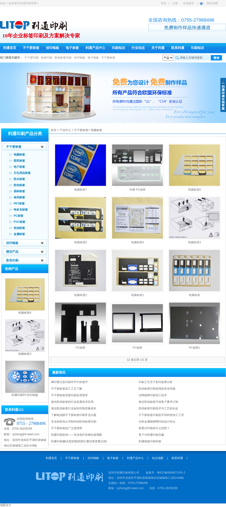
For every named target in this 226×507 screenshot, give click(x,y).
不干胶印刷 (31, 57)
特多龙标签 (21, 209)
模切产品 (12, 251)
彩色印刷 (12, 260)
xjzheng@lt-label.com (25, 434)
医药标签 (19, 160)
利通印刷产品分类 (25, 133)
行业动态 (138, 48)
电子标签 (72, 48)
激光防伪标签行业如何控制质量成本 (73, 408)
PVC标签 (19, 222)
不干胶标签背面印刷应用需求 (69, 395)
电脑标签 (19, 154)
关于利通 (158, 48)
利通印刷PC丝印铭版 (25, 395)
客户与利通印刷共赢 (151, 434)
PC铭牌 (80, 347)
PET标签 (19, 203)
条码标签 (19, 197)
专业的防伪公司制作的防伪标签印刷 (73, 421)
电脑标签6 (24, 312)
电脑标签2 (80, 295)
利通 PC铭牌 (137, 189)
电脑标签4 (137, 242)
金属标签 (19, 234)
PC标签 (18, 215)
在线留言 (188, 3)
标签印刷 (46, 57)
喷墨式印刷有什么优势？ (154, 428)
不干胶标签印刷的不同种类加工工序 (161, 415)
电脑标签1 (137, 295)
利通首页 (9, 48)
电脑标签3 (24, 353)
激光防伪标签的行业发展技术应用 (72, 401)
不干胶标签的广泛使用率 (66, 428)
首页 (53, 130)
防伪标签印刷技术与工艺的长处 (158, 408)
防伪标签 (19, 185)
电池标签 (19, 228)
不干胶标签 (31, 48)
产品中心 (65, 130)
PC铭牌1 (194, 347)
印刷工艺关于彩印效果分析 (156, 382)
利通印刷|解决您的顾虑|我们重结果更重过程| (79, 441)
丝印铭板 (52, 48)
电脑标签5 (80, 242)
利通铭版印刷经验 (150, 441)
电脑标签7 (80, 189)
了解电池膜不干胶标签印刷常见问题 (73, 415)
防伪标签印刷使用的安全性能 (157, 388)
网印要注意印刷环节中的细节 (69, 382)
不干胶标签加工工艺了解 (66, 388)
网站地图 (212, 3)
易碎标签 (19, 191)
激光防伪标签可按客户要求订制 (158, 401)
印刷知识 (118, 48)
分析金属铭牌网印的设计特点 (157, 421)
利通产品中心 (95, 48)
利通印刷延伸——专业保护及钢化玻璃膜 (76, 434)
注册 (175, 3)
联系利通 (177, 48)
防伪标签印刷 (63, 57)
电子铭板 (93, 57)
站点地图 (157, 458)
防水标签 (19, 179)
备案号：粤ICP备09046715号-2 (165, 472)
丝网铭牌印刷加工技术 (153, 395)
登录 (163, 3)
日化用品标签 (22, 173)
